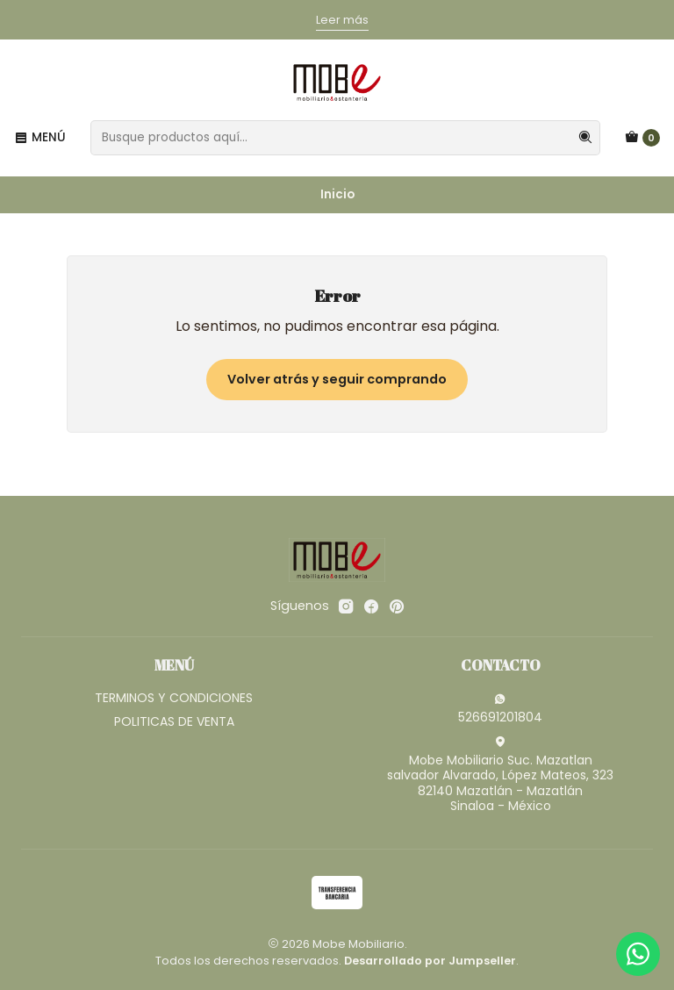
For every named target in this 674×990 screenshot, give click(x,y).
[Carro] (642, 138)
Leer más (342, 19)
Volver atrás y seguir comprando (337, 379)
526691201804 (500, 709)
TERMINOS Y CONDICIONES (174, 698)
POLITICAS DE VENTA (174, 721)
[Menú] (40, 138)
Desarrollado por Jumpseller (430, 960)
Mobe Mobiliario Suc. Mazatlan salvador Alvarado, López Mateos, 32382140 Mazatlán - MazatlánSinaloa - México (500, 775)
